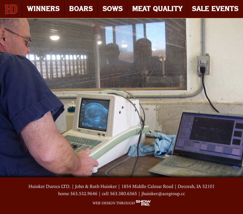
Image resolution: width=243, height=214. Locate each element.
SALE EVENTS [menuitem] (215, 8)
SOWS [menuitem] (112, 8)
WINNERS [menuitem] (43, 8)
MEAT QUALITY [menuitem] (157, 8)
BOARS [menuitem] (81, 8)
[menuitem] (11, 9)
